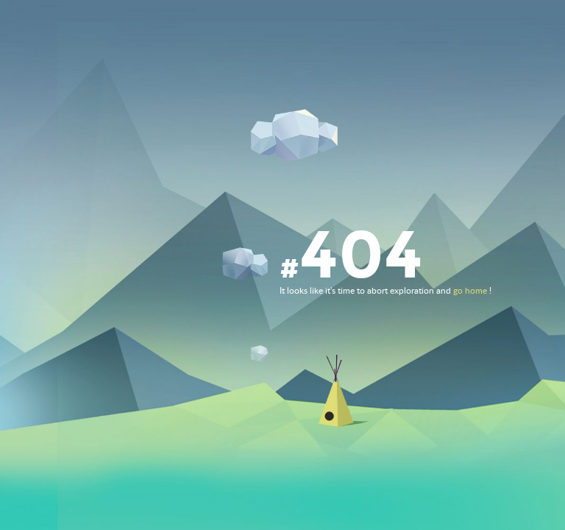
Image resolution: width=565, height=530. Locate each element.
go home (470, 290)
